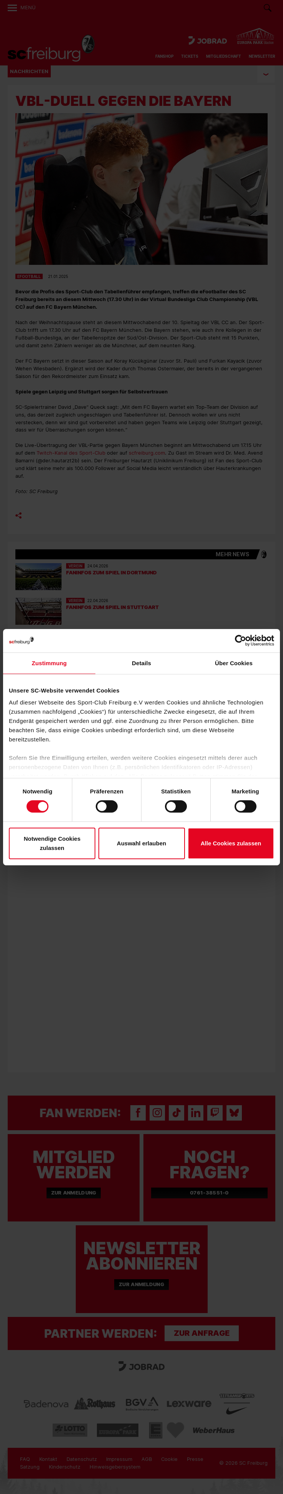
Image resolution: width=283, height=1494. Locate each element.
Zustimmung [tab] (49, 662)
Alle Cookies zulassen (231, 843)
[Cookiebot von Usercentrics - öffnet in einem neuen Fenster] (240, 640)
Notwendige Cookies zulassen (52, 843)
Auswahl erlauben (141, 843)
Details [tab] (141, 662)
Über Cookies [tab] (234, 662)
